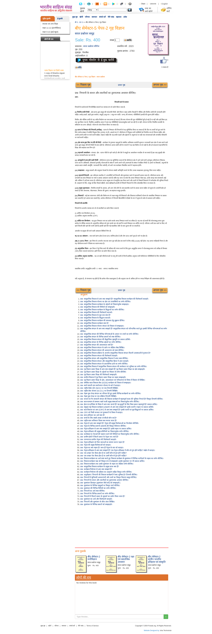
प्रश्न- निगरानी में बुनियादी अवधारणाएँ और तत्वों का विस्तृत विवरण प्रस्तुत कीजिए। (108, 477)
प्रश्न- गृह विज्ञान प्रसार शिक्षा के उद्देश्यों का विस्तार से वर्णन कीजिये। (103, 372)
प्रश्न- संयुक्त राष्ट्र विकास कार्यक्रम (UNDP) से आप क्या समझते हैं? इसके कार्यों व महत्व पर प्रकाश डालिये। (117, 407)
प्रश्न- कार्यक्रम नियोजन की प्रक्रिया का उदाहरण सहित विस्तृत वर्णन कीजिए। (106, 472)
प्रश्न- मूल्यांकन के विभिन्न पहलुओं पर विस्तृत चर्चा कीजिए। (100, 485)
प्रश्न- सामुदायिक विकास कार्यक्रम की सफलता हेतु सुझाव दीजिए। (102, 320)
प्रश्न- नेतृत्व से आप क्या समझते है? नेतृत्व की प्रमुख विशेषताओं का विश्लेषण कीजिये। (109, 423)
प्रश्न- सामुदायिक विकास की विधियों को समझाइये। (97, 307)
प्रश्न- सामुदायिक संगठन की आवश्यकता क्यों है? (96, 345)
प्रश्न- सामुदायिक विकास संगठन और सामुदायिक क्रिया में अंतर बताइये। (104, 361)
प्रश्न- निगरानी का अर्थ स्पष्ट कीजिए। (92, 491)
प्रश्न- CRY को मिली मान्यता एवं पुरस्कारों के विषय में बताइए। (101, 412)
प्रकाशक (153, 4)
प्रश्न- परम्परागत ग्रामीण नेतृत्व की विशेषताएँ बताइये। (98, 439)
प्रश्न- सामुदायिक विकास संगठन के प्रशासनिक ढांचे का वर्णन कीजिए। (104, 364)
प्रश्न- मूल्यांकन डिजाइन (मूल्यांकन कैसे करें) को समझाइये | (100, 483)
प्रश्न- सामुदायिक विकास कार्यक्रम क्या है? (94, 323)
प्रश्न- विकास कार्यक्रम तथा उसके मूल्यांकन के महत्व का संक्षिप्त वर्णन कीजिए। (106, 464)
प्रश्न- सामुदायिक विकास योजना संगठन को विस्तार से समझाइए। (102, 326)
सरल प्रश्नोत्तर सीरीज (91, 46)
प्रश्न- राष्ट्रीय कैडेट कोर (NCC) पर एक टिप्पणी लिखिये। (99, 388)
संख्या (112, 40)
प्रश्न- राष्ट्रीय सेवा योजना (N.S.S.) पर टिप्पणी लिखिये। (99, 391)
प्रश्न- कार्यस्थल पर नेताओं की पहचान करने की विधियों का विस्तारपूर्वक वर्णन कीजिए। (109, 434)
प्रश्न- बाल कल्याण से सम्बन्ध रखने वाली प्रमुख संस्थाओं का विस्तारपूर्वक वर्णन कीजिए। (109, 401)
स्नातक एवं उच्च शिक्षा (50, 24)
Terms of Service (93, 626)
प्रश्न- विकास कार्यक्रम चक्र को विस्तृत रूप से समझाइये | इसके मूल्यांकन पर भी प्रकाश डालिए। (112, 461)
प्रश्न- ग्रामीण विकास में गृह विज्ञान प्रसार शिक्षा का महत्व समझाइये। (103, 377)
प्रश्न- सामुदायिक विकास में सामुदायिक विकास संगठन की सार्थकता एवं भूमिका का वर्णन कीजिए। (113, 366)
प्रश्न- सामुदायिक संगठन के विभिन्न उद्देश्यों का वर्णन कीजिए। (100, 342)
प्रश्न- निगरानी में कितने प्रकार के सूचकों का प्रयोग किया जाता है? (102, 496)
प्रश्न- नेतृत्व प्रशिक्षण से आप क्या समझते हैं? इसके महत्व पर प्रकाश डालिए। (106, 429)
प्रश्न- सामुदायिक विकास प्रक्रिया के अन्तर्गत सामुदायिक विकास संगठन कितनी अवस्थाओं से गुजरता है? (115, 353)
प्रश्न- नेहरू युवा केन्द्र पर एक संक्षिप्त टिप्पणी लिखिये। (98, 396)
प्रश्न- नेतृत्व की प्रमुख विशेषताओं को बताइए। (95, 445)
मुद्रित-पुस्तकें (46, 19)
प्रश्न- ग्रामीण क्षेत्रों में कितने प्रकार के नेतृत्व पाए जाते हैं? (99, 437)
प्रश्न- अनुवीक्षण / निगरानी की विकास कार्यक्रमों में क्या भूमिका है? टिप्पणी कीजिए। (108, 475)
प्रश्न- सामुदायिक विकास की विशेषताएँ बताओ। (96, 312)
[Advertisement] (121, 526)
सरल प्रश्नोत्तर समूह (84, 33)
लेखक (143, 4)
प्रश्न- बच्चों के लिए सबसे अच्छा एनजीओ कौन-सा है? (98, 418)
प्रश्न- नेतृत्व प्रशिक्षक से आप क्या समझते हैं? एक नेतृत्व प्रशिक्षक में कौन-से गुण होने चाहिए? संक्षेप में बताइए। (117, 450)
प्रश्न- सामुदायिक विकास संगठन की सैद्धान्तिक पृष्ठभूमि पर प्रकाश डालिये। (105, 339)
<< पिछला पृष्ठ (83, 84)
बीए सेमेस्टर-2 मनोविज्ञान (94, 558)
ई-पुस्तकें (60, 19)
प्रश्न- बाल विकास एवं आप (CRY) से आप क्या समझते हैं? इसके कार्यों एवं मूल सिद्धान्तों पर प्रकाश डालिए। (117, 410)
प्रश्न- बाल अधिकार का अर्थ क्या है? (92, 415)
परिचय (87, 17)
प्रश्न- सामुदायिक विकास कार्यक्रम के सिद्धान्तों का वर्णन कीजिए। (102, 310)
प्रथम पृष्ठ (121, 85)
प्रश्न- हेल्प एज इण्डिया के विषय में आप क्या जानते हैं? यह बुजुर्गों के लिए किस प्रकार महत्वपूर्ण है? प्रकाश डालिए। (118, 404)
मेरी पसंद (111, 17)
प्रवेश (125, 17)
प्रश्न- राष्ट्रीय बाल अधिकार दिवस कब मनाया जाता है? (98, 420)
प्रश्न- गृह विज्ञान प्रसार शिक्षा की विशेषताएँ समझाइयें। (98, 374)
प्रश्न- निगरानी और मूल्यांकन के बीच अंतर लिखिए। (97, 502)
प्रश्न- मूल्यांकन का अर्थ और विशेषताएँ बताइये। (96, 499)
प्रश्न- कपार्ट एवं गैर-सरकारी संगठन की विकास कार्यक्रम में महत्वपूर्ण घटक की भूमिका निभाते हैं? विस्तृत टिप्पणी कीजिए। (121, 399)
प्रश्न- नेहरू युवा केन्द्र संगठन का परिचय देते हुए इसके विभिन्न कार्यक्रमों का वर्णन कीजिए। (110, 393)
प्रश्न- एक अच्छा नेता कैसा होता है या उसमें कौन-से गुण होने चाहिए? (103, 453)
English (165, 4)
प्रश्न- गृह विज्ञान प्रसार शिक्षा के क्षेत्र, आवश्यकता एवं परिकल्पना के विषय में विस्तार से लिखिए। (112, 380)
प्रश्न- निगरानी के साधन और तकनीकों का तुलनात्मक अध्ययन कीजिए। (104, 480)
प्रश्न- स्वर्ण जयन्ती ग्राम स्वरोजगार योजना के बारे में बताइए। (100, 385)
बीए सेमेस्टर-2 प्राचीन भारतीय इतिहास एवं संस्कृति (156, 559)
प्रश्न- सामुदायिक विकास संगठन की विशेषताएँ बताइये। (98, 356)
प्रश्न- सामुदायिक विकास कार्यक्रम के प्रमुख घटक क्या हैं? (99, 466)
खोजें (81, 17)
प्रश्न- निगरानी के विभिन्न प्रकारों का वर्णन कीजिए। (97, 493)
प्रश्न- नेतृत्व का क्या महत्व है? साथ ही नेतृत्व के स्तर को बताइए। (102, 447)
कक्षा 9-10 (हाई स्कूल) (50, 32)
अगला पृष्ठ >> (160, 84)
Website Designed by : (152, 630)
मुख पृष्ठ (74, 17)
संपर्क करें (102, 17)
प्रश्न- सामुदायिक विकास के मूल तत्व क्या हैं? (95, 315)
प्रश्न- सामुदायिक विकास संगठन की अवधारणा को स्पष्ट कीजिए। (102, 350)
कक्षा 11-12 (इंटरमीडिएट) (51, 28)
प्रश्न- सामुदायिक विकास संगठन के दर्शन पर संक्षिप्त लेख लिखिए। (102, 347)
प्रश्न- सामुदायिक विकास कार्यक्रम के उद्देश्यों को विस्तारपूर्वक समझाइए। (104, 304)
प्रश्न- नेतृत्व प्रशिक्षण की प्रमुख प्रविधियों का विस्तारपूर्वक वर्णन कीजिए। (104, 431)
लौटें (79, 67)
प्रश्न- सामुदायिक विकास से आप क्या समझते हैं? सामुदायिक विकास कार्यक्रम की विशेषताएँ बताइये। (114, 299)
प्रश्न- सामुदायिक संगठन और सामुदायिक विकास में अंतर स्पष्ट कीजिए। (104, 358)
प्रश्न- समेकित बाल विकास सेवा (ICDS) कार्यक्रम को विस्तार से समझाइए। (105, 383)
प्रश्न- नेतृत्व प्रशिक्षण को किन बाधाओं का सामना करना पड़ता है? (102, 442)
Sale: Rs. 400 (87, 40)
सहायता (118, 17)
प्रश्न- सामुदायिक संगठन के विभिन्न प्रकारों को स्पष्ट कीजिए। (100, 337)
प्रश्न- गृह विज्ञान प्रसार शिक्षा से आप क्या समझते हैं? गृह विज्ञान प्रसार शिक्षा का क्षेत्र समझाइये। (112, 369)
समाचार (94, 17)
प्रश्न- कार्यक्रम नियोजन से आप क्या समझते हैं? (96, 469)
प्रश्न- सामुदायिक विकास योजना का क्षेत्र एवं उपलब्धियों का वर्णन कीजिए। (105, 301)
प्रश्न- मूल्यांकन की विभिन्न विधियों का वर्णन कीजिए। (98, 488)
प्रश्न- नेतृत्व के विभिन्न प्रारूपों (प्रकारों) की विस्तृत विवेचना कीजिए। (103, 426)
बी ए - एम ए (79, 22)
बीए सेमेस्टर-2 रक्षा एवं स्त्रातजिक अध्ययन (126, 559)
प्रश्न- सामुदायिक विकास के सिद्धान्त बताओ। (95, 318)
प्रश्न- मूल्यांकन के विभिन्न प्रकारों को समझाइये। (96, 504)
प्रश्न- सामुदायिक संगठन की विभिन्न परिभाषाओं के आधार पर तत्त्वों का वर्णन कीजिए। (109, 334)
